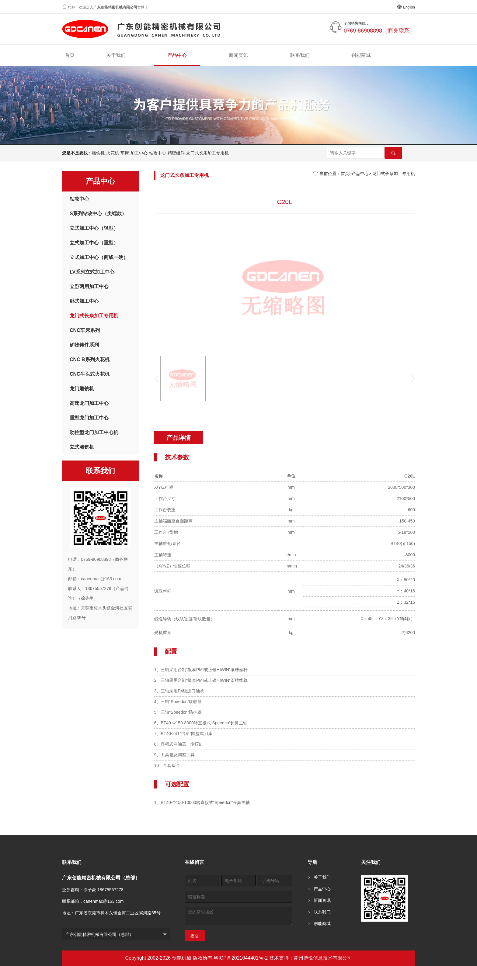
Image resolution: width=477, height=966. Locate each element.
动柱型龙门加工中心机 (94, 432)
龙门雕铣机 (82, 388)
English (406, 7)
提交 (194, 935)
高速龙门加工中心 (89, 403)
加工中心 (139, 152)
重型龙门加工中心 (89, 417)
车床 (124, 152)
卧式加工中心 (84, 301)
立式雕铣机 (82, 447)
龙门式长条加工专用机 (207, 152)
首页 (70, 55)
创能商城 (361, 55)
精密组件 (176, 152)
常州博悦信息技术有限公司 (323, 958)
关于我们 (116, 55)
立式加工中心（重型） (94, 242)
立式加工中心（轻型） (94, 228)
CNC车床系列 (85, 330)
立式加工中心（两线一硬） (99, 257)
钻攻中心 (157, 152)
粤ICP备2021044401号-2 (241, 958)
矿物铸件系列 (84, 344)
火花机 (112, 152)
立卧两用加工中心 (89, 286)
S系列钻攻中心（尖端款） (98, 213)
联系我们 (300, 55)
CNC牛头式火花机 (90, 374)
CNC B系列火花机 (90, 359)
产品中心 (177, 55)
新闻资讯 (238, 55)
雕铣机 (98, 152)
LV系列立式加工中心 (92, 271)
